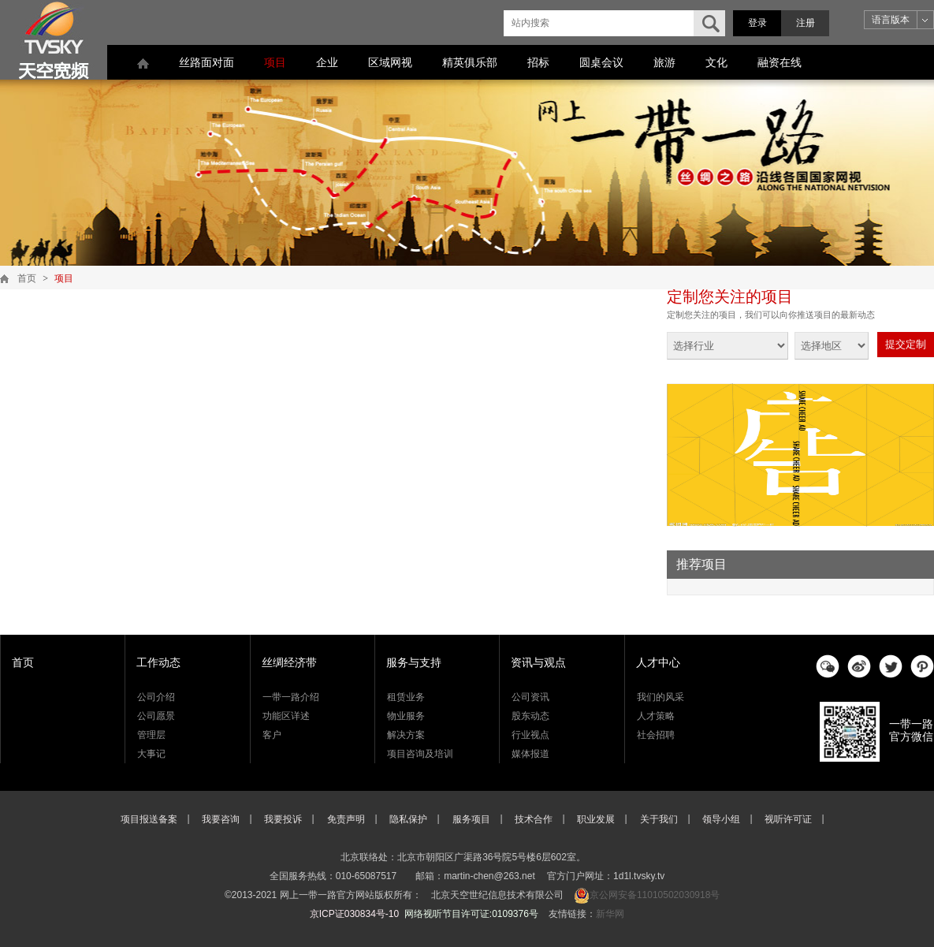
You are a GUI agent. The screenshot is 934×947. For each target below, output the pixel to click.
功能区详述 (286, 715)
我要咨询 (221, 819)
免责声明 (346, 819)
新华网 (610, 913)
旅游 (664, 62)
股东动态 (530, 715)
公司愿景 (156, 715)
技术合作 (534, 819)
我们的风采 (660, 697)
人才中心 (658, 662)
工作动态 (158, 662)
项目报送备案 (149, 819)
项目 (275, 62)
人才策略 (656, 715)
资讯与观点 (538, 662)
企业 (327, 62)
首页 (26, 278)
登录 (757, 22)
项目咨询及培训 (420, 753)
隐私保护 (408, 819)
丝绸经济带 (289, 662)
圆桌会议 (601, 62)
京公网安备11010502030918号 (655, 894)
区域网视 (390, 62)
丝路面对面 (206, 62)
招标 (538, 62)
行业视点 (530, 734)
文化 (716, 62)
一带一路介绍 (290, 697)
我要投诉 (283, 819)
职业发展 (596, 819)
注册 (805, 22)
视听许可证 (788, 819)
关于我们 (659, 819)
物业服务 (406, 715)
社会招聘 (656, 734)
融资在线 (779, 62)
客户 (271, 734)
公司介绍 (156, 697)
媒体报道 (530, 753)
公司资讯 (530, 697)
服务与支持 (413, 662)
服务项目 (471, 819)
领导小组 (721, 819)
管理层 (151, 734)
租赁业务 (406, 697)
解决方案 (406, 734)
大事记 (151, 753)
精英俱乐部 (469, 62)
